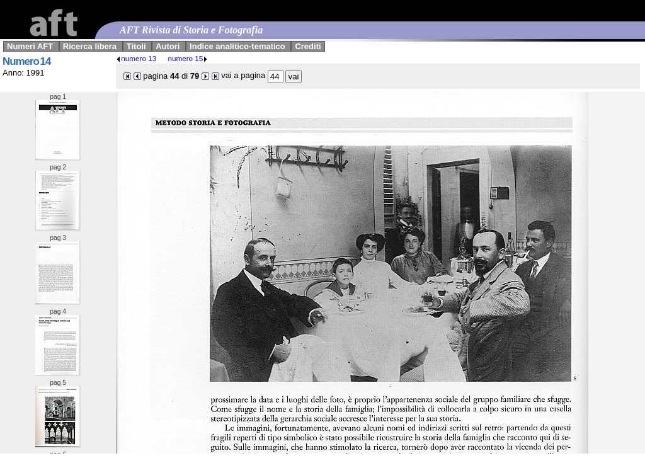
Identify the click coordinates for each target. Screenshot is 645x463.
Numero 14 (26, 61)
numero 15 (188, 58)
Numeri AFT (30, 46)
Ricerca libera (90, 46)
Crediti (308, 46)
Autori (168, 46)
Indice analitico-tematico (237, 46)
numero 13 (136, 58)
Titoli (136, 46)
